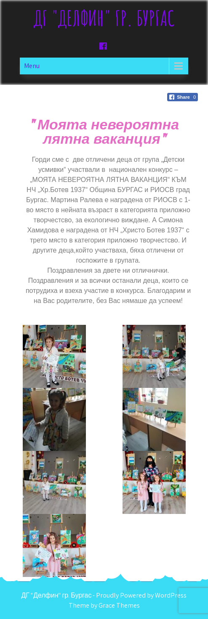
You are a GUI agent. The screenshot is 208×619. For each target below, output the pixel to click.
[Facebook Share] (182, 97)
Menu (32, 65)
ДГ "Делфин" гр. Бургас (104, 18)
